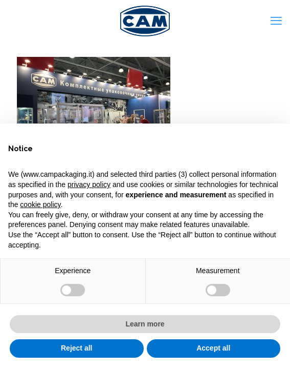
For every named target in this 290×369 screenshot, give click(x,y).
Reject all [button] (76, 348)
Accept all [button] (213, 348)
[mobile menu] (276, 20)
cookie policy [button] (40, 204)
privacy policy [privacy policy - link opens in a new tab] (89, 184)
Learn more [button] (144, 324)
